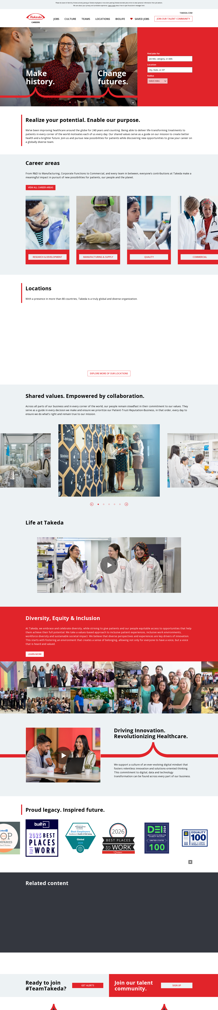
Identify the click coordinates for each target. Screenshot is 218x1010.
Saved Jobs (142, 19)
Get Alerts (87, 985)
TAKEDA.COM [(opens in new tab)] (186, 13)
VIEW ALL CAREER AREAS (40, 187)
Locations (102, 19)
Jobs (56, 19)
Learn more (35, 654)
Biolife (120, 19)
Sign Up (176, 985)
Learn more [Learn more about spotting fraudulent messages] (111, 6)
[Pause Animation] (190, 709)
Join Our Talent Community (173, 18)
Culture (70, 19)
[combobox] (169, 70)
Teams (85, 19)
